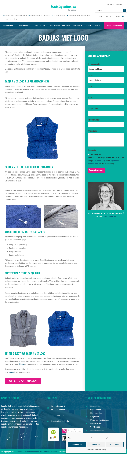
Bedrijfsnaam (93, 108)
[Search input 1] (109, 10)
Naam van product (94, 64)
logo (21, 409)
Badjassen (78, 25)
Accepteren (77, 444)
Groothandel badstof (29, 434)
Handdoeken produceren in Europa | (12, 437)
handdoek (15, 427)
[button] (23, 381)
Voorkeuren (114, 444)
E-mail (90, 86)
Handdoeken (9, 25)
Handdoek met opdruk (21, 440)
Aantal (91, 75)
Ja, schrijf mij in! (97, 155)
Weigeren (96, 444)
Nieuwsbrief (92, 150)
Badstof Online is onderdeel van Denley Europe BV (37, 452)
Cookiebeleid (90, 449)
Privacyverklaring (100, 449)
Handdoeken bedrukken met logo (11, 434)
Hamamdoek (41, 25)
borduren (32, 421)
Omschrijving (92, 131)
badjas (24, 427)
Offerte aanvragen (114, 25)
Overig (98, 25)
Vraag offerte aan (96, 170)
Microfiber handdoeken (60, 25)
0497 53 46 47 (110, 216)
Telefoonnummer (94, 120)
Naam (90, 97)
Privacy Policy (99, 161)
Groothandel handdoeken (32, 437)
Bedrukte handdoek (7, 440)
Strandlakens (25, 25)
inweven (11, 424)
